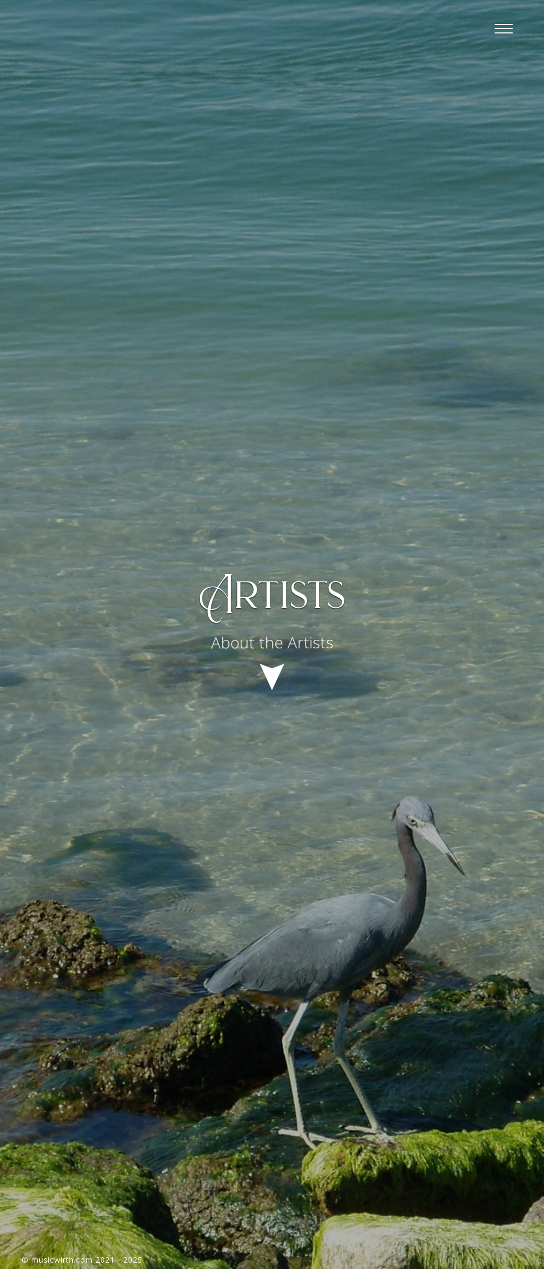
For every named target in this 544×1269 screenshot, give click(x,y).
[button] (503, 29)
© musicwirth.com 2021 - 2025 (82, 1260)
